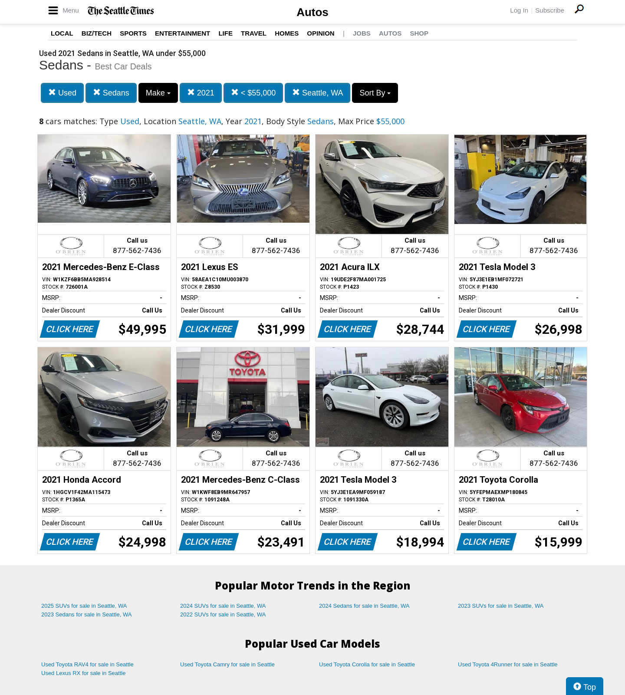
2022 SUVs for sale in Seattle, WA (223, 614)
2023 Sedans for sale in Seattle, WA (86, 614)
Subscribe (549, 10)
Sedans (111, 92)
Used (62, 92)
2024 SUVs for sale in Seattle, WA (223, 606)
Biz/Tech (97, 33)
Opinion (320, 33)
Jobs (362, 33)
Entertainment (182, 33)
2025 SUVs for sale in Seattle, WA (84, 606)
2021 (200, 92)
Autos (312, 12)
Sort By (375, 93)
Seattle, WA (317, 92)
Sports (133, 33)
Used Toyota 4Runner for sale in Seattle (508, 664)
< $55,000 (253, 92)
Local (62, 33)
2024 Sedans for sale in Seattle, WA (364, 606)
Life (225, 33)
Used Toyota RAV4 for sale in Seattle (87, 664)
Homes (287, 33)
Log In (519, 10)
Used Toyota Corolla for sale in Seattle (367, 664)
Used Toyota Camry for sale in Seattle (227, 664)
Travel (253, 33)
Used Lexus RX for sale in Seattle (83, 673)
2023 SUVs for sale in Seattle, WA (501, 606)
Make (158, 93)
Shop (419, 33)
